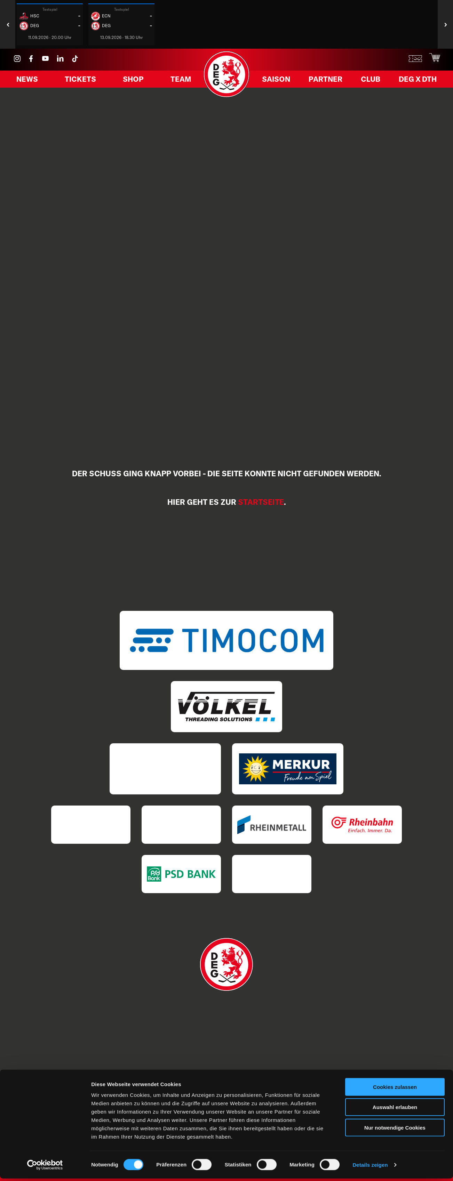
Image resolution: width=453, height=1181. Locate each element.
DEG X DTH (418, 81)
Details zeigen (370, 1167)
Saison (279, 81)
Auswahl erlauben (395, 1110)
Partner (328, 81)
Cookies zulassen (395, 1089)
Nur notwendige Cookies (395, 1130)
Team (178, 81)
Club (372, 81)
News (29, 81)
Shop (133, 81)
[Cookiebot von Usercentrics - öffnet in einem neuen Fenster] (45, 1167)
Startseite (261, 502)
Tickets (82, 81)
